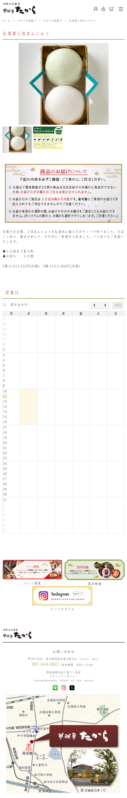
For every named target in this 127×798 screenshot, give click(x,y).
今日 (118, 305)
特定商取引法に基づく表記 (63, 672)
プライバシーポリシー (63, 676)
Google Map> (89, 659)
